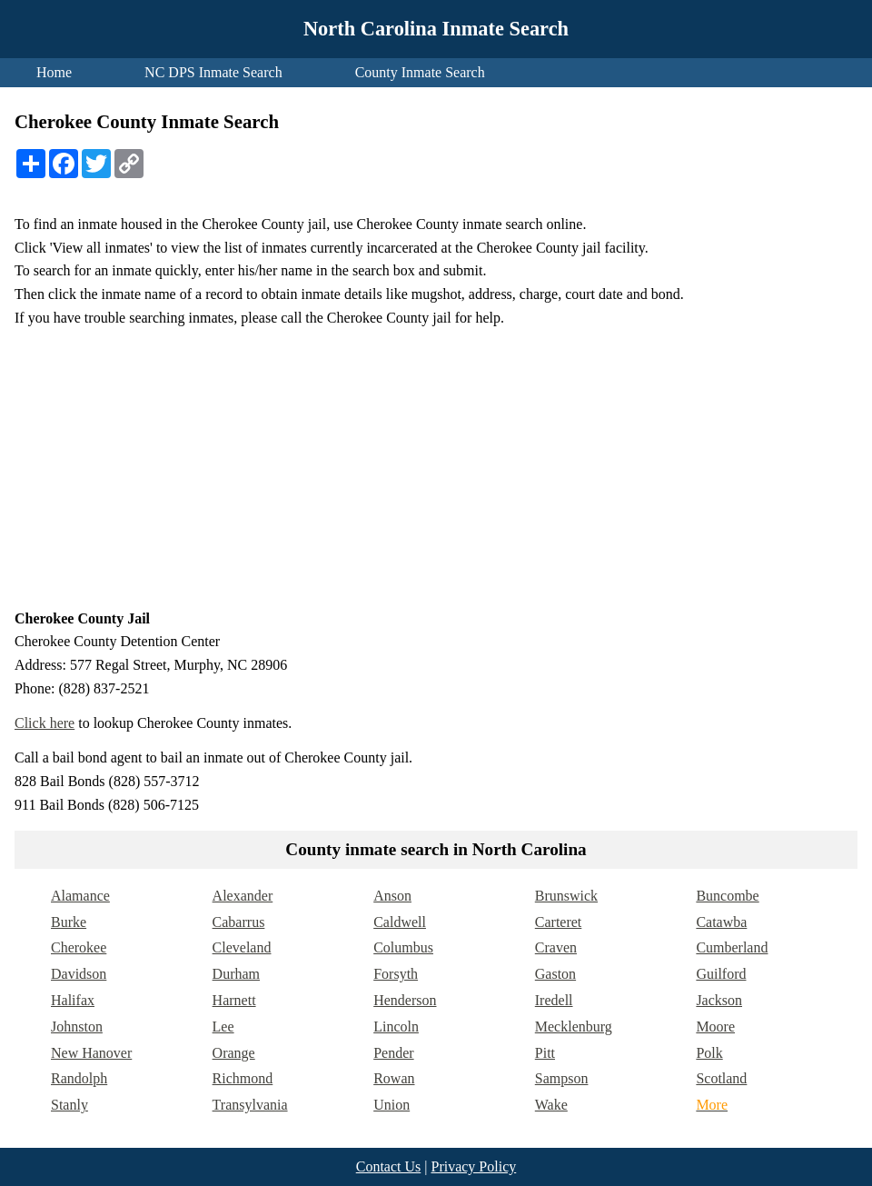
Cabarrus (239, 922)
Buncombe (727, 895)
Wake (551, 1104)
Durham (236, 974)
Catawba (721, 922)
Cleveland (242, 947)
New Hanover (91, 1053)
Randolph (79, 1078)
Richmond (243, 1078)
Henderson (404, 1000)
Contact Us (388, 1166)
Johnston (77, 1026)
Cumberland (732, 947)
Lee (223, 1026)
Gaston (555, 974)
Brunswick (566, 895)
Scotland (721, 1078)
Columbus (403, 947)
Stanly (69, 1104)
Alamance (80, 895)
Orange (234, 1053)
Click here (44, 723)
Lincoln (396, 1026)
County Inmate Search (420, 72)
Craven (556, 947)
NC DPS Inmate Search (213, 72)
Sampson (562, 1078)
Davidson (78, 974)
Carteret (558, 922)
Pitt (545, 1053)
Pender (393, 1053)
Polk (709, 1053)
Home (54, 72)
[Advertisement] (436, 468)
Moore (715, 1026)
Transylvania (250, 1104)
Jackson (719, 1000)
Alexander (243, 895)
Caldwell (399, 922)
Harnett (234, 1000)
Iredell (554, 1000)
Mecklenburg (573, 1026)
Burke (68, 922)
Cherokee (78, 947)
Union (391, 1104)
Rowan (393, 1078)
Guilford (721, 974)
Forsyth (395, 974)
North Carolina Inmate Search (436, 28)
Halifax (72, 1000)
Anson (392, 895)
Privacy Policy (473, 1166)
